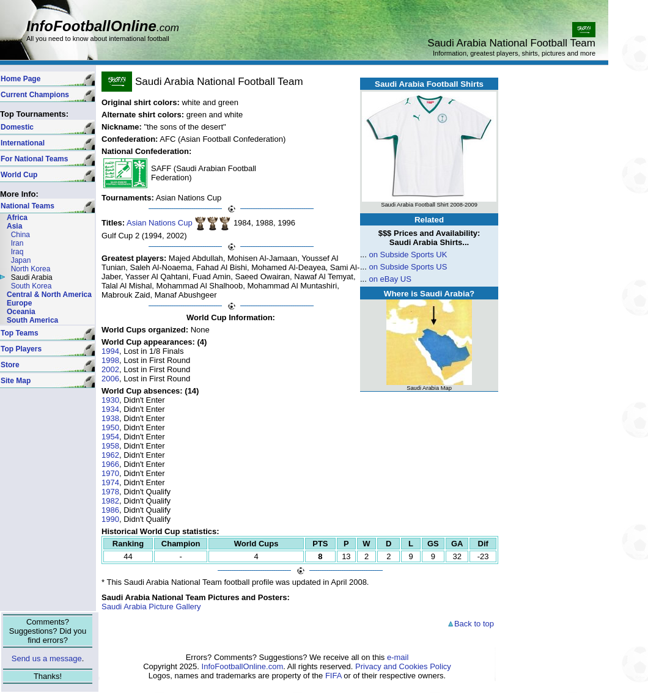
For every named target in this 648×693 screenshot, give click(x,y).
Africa (17, 217)
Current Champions (35, 94)
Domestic (17, 127)
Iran (17, 243)
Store (10, 365)
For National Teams (34, 159)
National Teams (27, 206)
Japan (21, 260)
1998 (110, 360)
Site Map (16, 380)
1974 (110, 482)
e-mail (397, 657)
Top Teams (20, 333)
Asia (14, 226)
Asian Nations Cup (160, 222)
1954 (110, 436)
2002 (110, 369)
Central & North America (49, 294)
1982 (110, 500)
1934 (110, 409)
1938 (110, 418)
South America (32, 320)
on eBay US (390, 279)
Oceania (21, 311)
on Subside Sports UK (408, 254)
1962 (110, 455)
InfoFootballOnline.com (243, 666)
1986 (110, 510)
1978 (110, 491)
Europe (19, 303)
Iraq (17, 252)
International (23, 143)
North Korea (31, 269)
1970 (110, 473)
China (20, 234)
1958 (110, 445)
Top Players (21, 349)
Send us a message (47, 658)
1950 (110, 427)
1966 (110, 464)
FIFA (333, 675)
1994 (110, 351)
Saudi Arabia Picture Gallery (151, 606)
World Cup (19, 174)
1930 (110, 400)
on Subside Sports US (408, 266)
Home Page (20, 79)
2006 (110, 378)
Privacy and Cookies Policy (403, 666)
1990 (110, 519)
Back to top (471, 623)
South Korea (31, 286)
